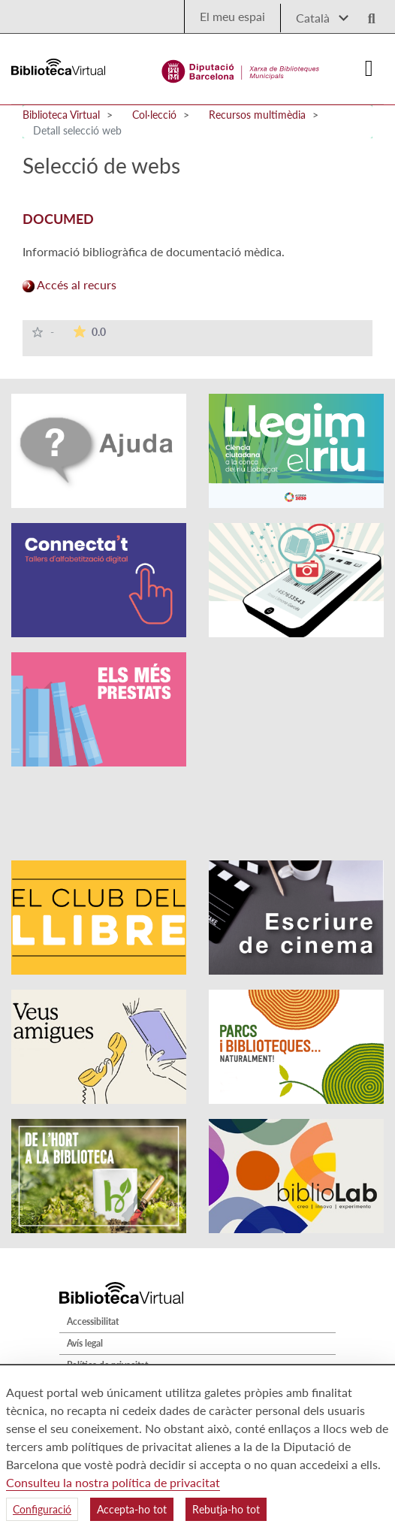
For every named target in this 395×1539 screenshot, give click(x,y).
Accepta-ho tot (132, 1509)
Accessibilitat (93, 1260)
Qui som (84, 1359)
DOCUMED (58, 218)
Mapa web (88, 1338)
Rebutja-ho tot (226, 1509)
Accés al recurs (69, 284)
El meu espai (232, 16)
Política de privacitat (107, 1304)
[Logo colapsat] (369, 68)
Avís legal (85, 1282)
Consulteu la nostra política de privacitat (113, 1482)
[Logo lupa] (366, 14)
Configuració (42, 1509)
